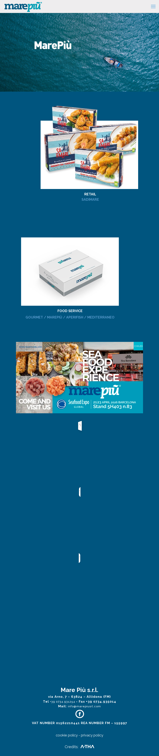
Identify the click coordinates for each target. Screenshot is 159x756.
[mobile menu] (153, 6)
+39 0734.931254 (63, 701)
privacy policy (92, 735)
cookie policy (67, 735)
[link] (79, 140)
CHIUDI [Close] (138, 346)
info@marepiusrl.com (84, 706)
